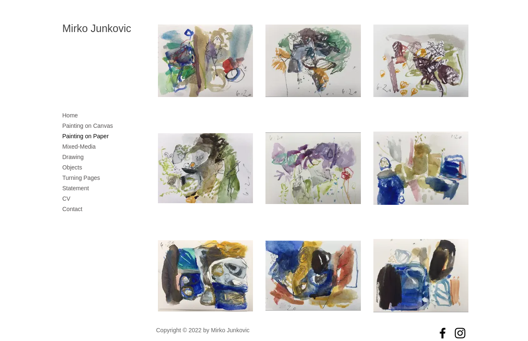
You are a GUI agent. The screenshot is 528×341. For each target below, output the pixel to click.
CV (66, 198)
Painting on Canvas (88, 125)
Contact (73, 209)
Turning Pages (81, 177)
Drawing (73, 157)
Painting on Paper (86, 136)
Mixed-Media (79, 146)
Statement (76, 188)
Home (70, 115)
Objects (72, 167)
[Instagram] (460, 333)
